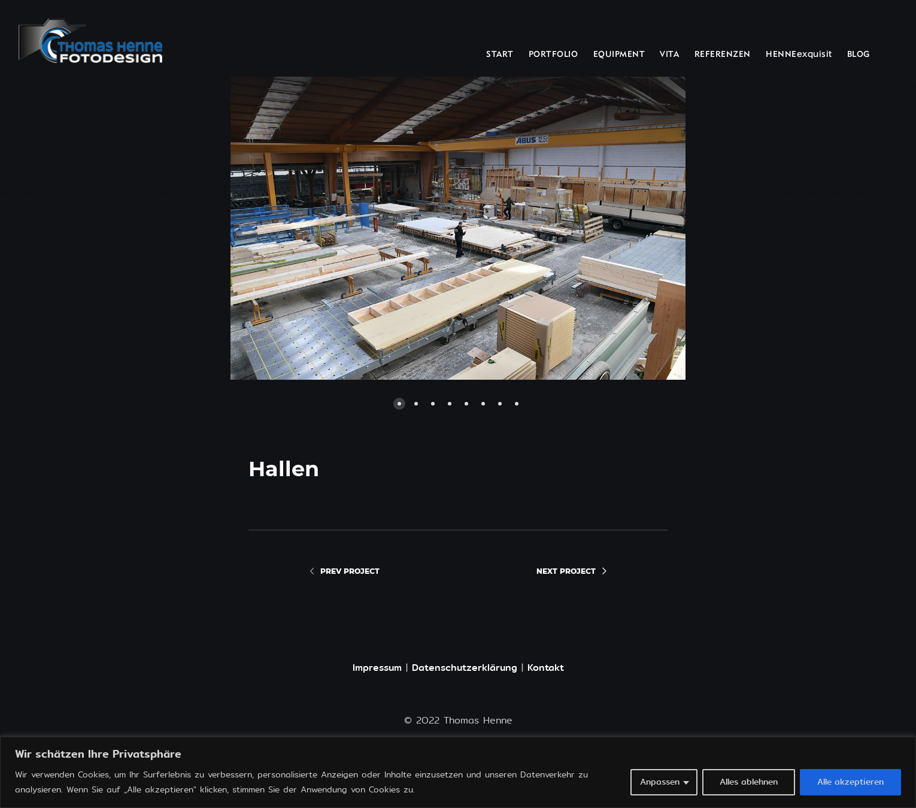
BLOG (858, 55)
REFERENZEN (722, 55)
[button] (323, 228)
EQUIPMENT (619, 55)
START (500, 55)
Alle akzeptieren (850, 782)
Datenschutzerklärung (464, 668)
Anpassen (660, 782)
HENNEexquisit (799, 55)
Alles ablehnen (749, 782)
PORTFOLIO (553, 55)
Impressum (377, 668)
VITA (669, 55)
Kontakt (545, 668)
